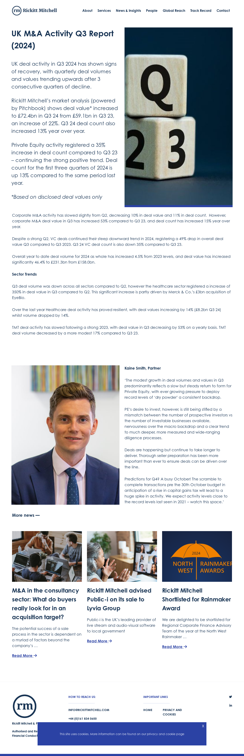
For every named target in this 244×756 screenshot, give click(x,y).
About (87, 10)
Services (104, 10)
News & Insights (128, 10)
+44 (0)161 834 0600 (82, 718)
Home (147, 710)
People (151, 10)
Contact (223, 10)
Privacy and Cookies (172, 712)
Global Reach (174, 10)
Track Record (200, 10)
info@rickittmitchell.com (88, 710)
